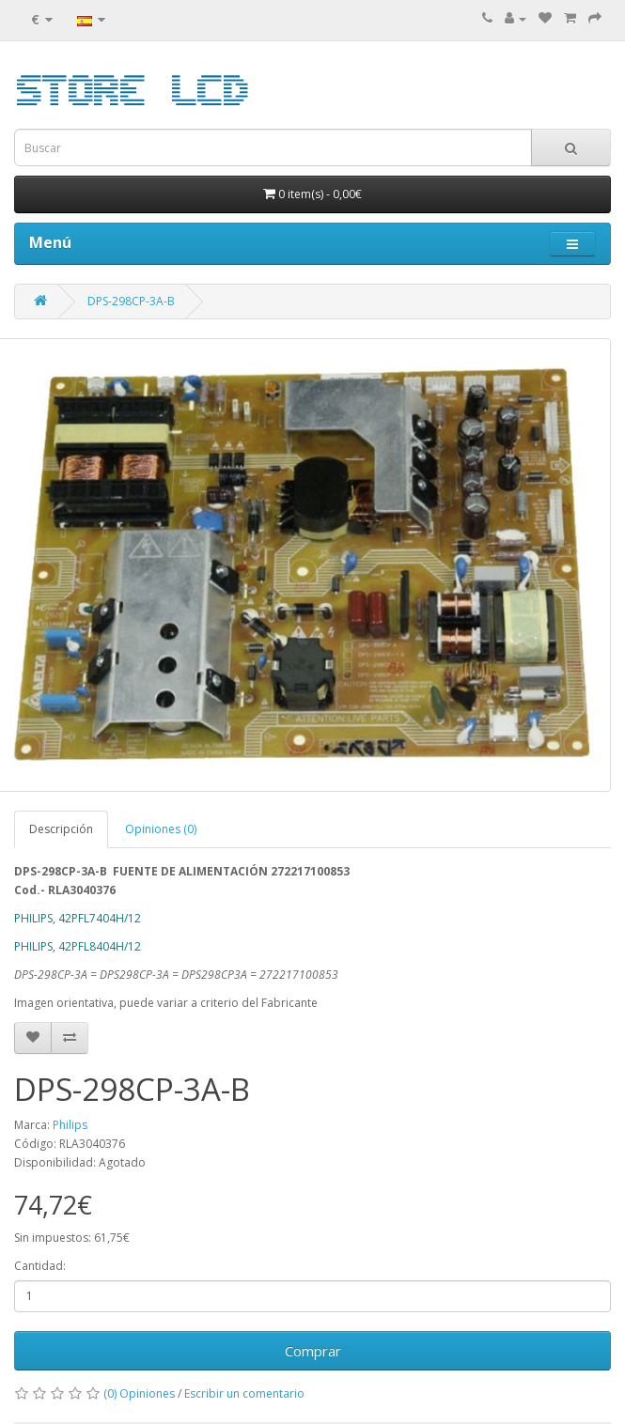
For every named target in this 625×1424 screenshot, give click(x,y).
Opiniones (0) (160, 829)
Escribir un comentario (244, 1393)
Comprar (313, 1350)
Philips (70, 1125)
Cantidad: (40, 1266)
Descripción (61, 829)
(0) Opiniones (139, 1393)
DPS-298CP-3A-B (131, 301)
